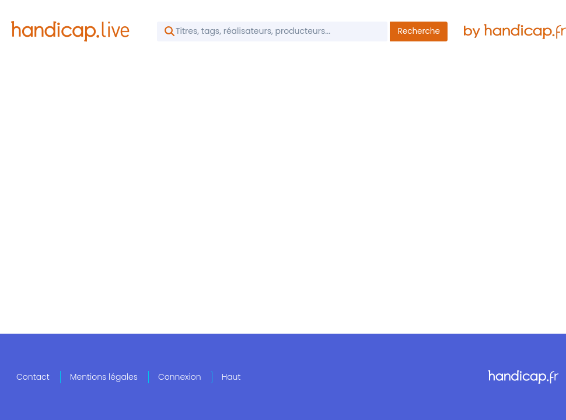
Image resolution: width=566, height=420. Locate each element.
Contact (33, 377)
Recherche (418, 31)
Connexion (179, 377)
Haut (231, 377)
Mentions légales (104, 377)
